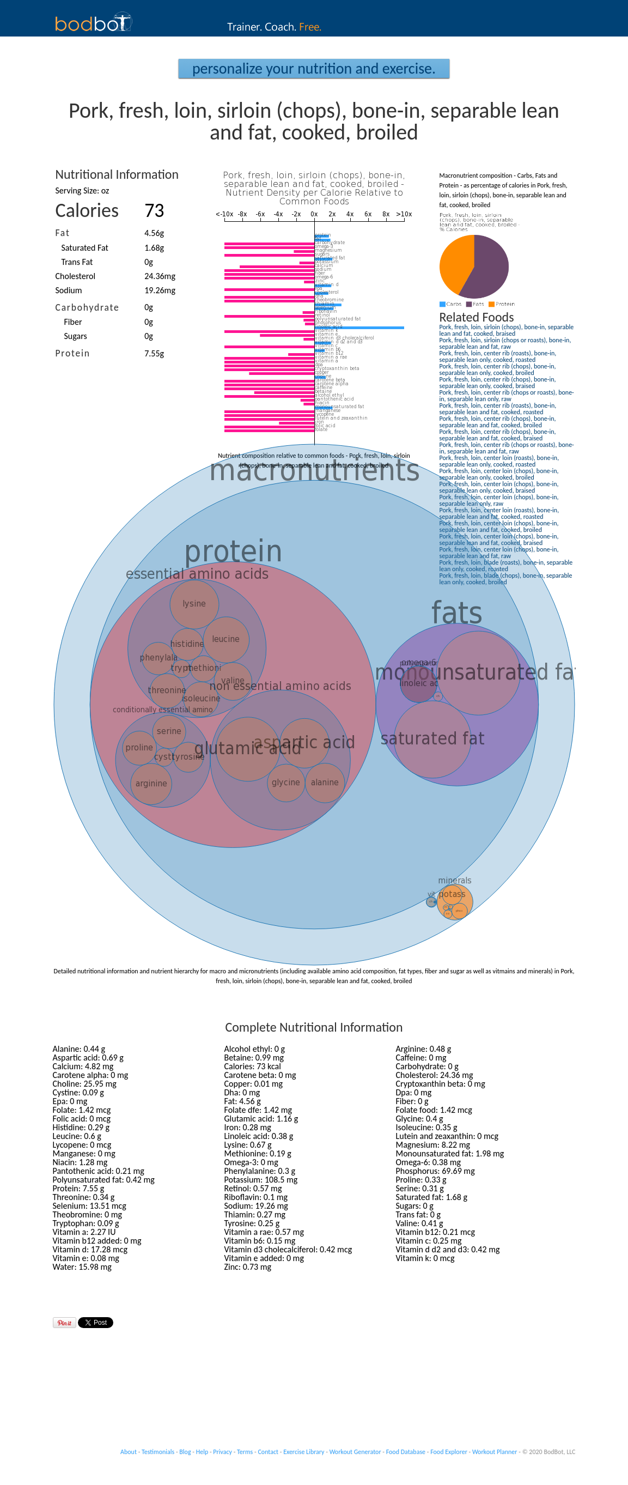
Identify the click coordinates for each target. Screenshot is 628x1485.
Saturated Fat (85, 248)
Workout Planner (494, 1452)
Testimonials (158, 1452)
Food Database (405, 1452)
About (128, 1452)
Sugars (75, 336)
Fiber (73, 322)
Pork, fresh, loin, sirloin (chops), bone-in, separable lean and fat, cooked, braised (507, 330)
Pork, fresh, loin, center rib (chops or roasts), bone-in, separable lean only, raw (507, 396)
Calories (87, 210)
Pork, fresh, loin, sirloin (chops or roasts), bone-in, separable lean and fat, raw (505, 343)
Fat (63, 233)
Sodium (69, 290)
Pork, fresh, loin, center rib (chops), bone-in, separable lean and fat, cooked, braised (498, 435)
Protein (73, 353)
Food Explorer (448, 1452)
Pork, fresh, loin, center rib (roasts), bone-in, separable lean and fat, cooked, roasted (498, 409)
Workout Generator (355, 1452)
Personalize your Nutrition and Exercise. (314, 68)
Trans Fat (77, 262)
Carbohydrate (88, 307)
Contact (268, 1452)
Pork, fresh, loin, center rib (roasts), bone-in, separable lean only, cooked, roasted (498, 356)
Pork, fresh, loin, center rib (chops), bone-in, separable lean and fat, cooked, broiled (498, 422)
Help (202, 1452)
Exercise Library (303, 1452)
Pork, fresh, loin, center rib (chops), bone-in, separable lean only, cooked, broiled (498, 369)
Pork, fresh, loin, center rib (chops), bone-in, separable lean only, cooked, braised (498, 382)
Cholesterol (76, 276)
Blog (185, 1452)
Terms (245, 1452)
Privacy (222, 1452)
